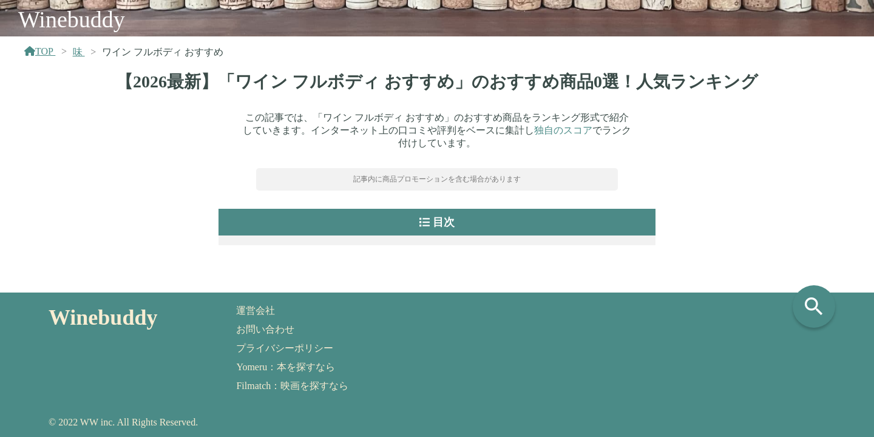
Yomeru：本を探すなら (285, 367)
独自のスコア (563, 130)
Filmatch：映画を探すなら (292, 386)
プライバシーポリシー (284, 348)
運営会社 (255, 310)
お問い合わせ (265, 329)
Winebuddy (71, 19)
